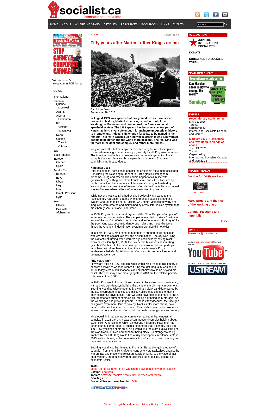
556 (134, 381)
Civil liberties (139, 375)
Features (107, 371)
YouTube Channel (204, 242)
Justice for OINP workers (205, 176)
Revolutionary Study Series (207, 118)
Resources (129, 24)
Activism (106, 375)
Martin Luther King (102, 368)
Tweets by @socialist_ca (203, 233)
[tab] (207, 176)
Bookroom (149, 24)
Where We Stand (87, 24)
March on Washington (127, 368)
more (224, 220)
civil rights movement (153, 368)
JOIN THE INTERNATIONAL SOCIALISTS (209, 43)
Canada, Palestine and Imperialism (203, 213)
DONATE (195, 52)
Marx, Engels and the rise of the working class (206, 202)
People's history (121, 375)
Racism (171, 368)
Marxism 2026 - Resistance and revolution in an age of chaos (206, 142)
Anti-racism (155, 375)
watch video (199, 192)
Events (178, 24)
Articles (110, 24)
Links (165, 24)
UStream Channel (204, 263)
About (66, 24)
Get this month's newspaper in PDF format (67, 82)
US (106, 378)
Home (54, 24)
